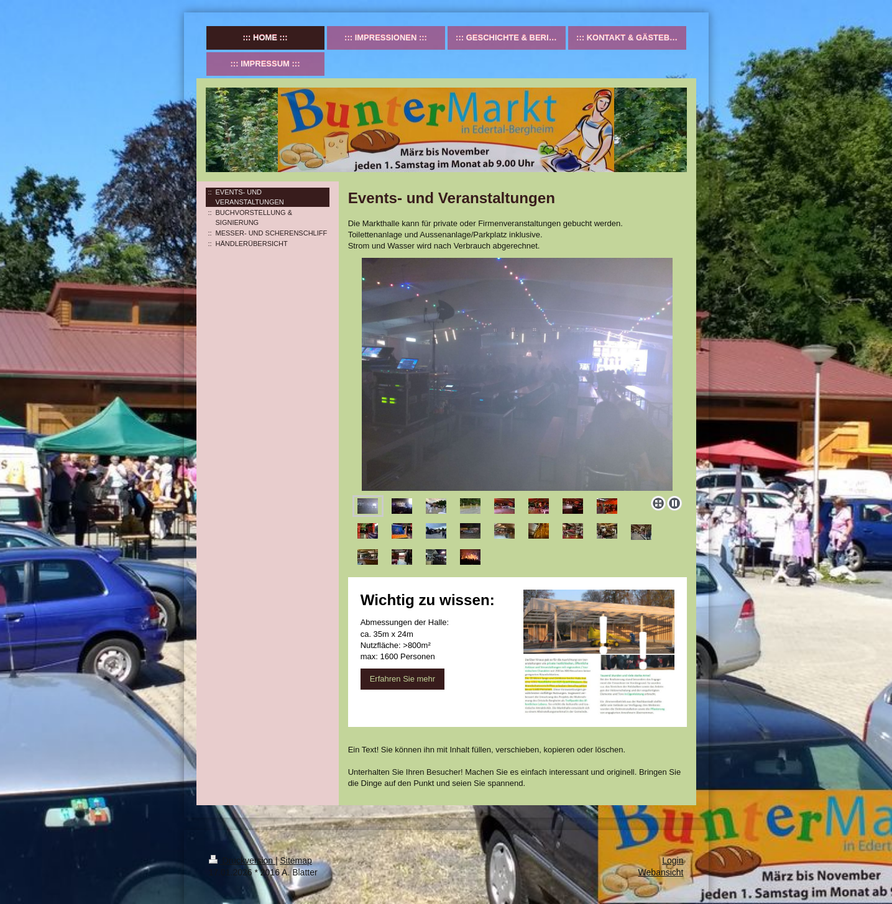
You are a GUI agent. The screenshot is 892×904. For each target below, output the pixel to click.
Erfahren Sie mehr (403, 678)
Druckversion (242, 860)
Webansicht (661, 872)
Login (672, 860)
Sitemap (296, 860)
